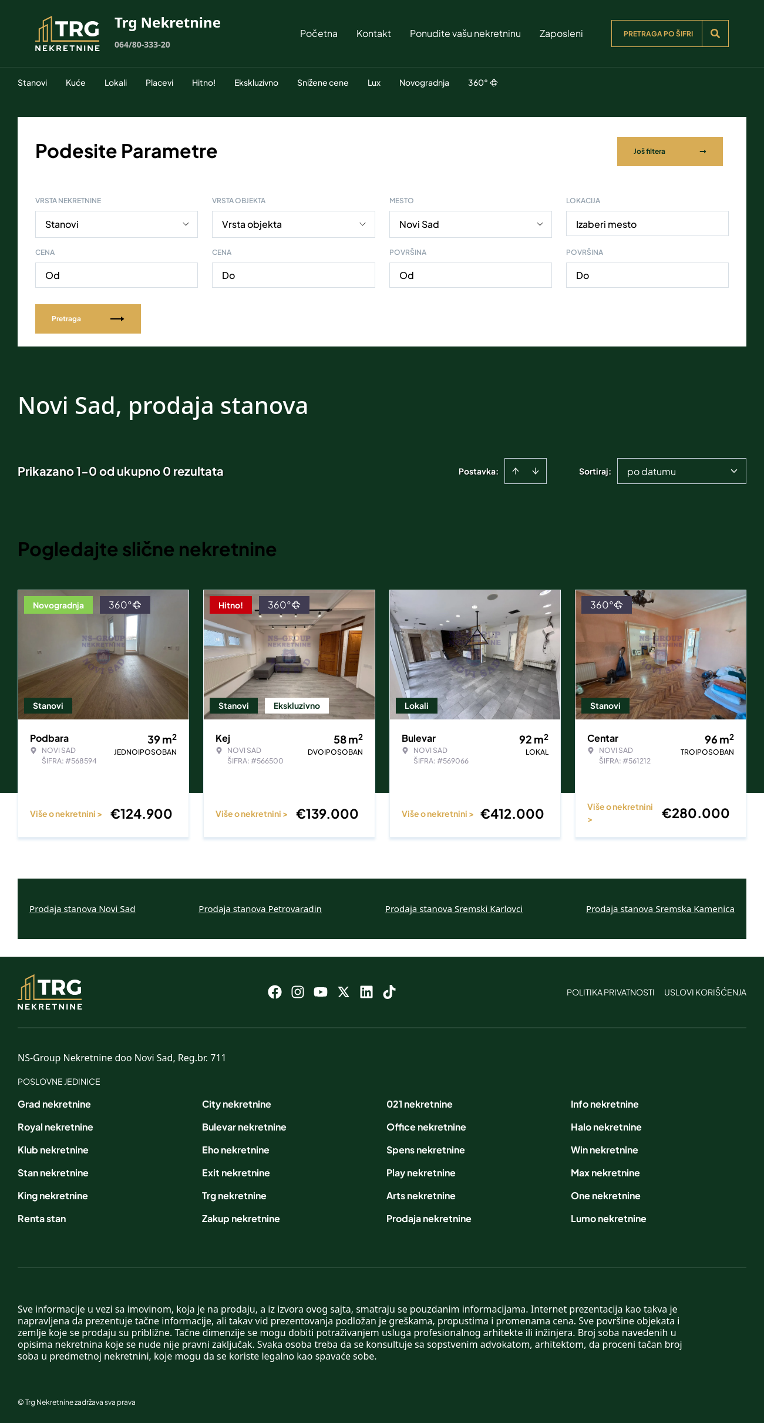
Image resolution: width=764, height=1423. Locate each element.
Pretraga (88, 316)
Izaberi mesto (606, 222)
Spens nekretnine (425, 1147)
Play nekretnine (421, 1170)
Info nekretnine (605, 1101)
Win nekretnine (604, 1147)
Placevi (159, 82)
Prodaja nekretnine (429, 1216)
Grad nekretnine (54, 1101)
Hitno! (204, 82)
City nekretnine (236, 1101)
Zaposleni (561, 33)
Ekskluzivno (256, 82)
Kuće (76, 82)
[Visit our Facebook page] (275, 990)
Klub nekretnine (53, 1147)
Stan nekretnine (53, 1170)
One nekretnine (606, 1193)
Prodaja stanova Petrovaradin (260, 906)
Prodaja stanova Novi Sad (82, 906)
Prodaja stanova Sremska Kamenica (660, 906)
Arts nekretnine (421, 1193)
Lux (374, 82)
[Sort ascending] (515, 468)
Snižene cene (323, 82)
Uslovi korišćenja (705, 989)
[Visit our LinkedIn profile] (366, 990)
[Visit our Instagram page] (298, 990)
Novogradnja (424, 82)
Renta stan (42, 1216)
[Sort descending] (535, 468)
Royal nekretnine (55, 1124)
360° (483, 82)
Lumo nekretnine (609, 1216)
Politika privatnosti (611, 989)
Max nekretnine (605, 1170)
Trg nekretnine (234, 1193)
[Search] (715, 33)
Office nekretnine (426, 1124)
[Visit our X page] (343, 990)
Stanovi (32, 82)
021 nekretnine (419, 1101)
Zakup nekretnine (241, 1216)
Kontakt (373, 33)
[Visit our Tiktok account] (389, 990)
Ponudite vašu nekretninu (465, 33)
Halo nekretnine (606, 1124)
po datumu (651, 469)
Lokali (116, 82)
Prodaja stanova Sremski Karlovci (454, 906)
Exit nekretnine (236, 1170)
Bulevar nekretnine (244, 1124)
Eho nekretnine (236, 1147)
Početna (319, 33)
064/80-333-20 (142, 44)
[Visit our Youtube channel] (321, 990)
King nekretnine (53, 1193)
